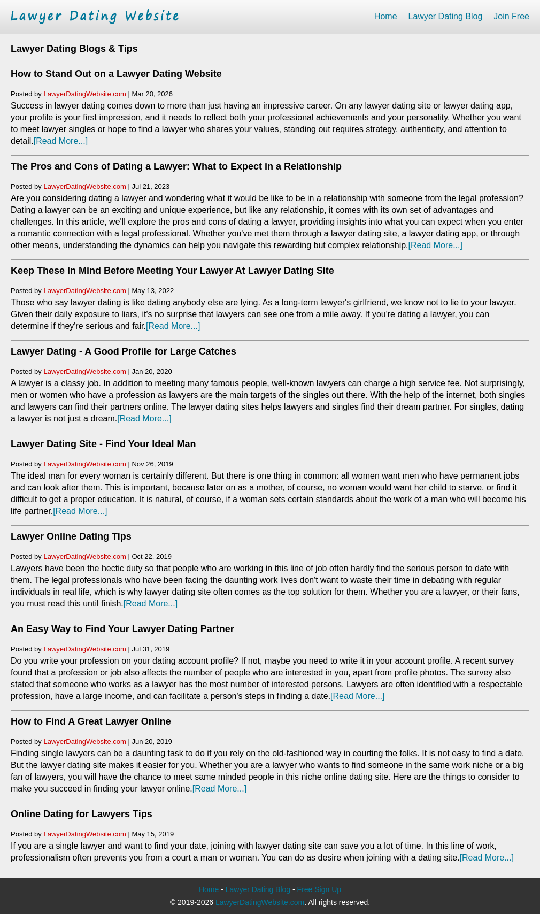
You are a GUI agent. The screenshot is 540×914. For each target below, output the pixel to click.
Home (385, 16)
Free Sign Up (319, 889)
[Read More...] (61, 140)
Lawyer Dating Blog (445, 16)
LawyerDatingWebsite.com (84, 94)
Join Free (511, 16)
